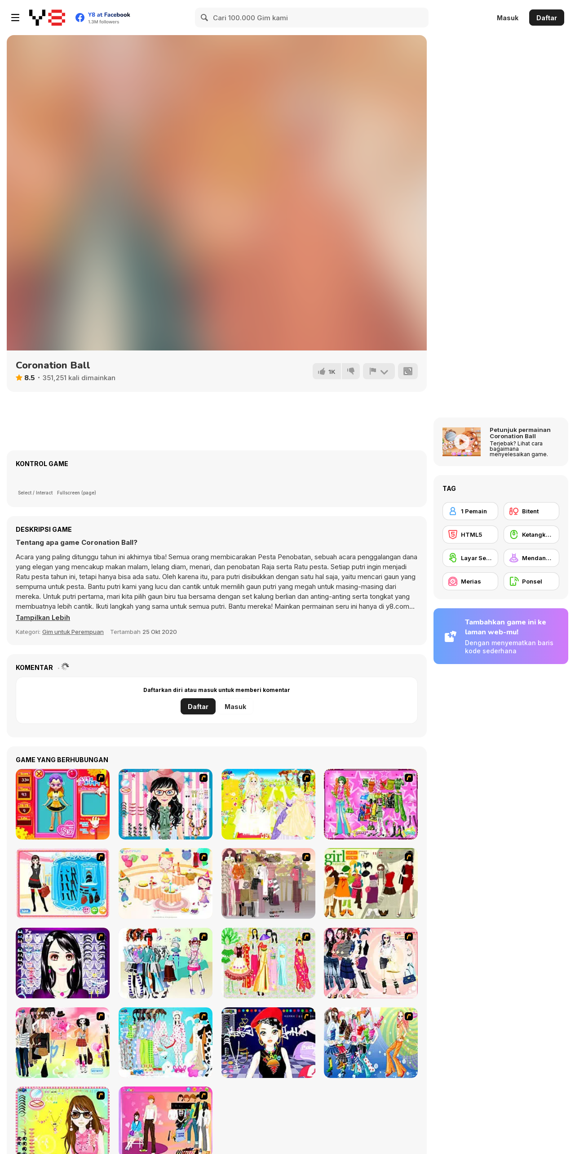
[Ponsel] (531, 581)
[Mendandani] (531, 558)
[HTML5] (470, 534)
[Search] (205, 17)
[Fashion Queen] (63, 883)
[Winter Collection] (165, 963)
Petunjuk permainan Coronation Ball (520, 433)
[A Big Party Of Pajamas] (165, 1042)
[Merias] (470, 581)
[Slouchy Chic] (63, 1042)
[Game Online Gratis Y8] (47, 17)
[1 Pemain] (470, 511)
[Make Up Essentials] (63, 963)
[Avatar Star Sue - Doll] (63, 804)
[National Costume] (268, 963)
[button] (43, 618)
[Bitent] (531, 511)
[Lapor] (379, 371)
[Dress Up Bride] (268, 804)
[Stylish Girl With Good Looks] (268, 1042)
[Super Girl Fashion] (371, 883)
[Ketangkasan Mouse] (531, 534)
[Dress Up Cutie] (165, 804)
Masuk (507, 18)
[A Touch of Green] (371, 804)
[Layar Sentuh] (470, 558)
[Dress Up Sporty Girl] (371, 963)
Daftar (546, 18)
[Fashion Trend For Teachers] (268, 883)
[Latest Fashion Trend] (371, 1042)
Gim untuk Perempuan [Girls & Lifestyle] (73, 631)
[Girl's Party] (165, 883)
